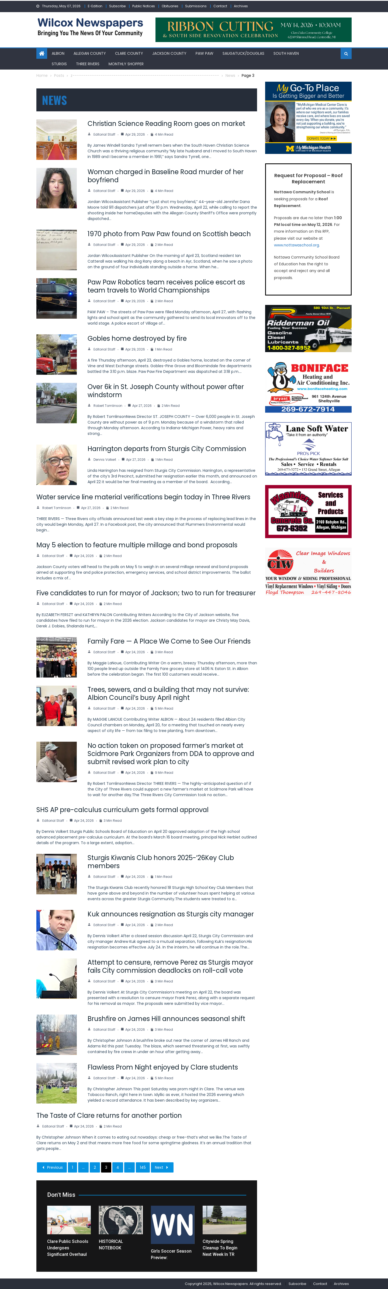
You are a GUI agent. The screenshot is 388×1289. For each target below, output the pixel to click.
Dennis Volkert (104, 459)
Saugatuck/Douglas (243, 53)
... (83, 1167)
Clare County (129, 53)
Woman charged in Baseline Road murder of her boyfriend (166, 175)
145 (143, 1167)
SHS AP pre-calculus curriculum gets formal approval (122, 809)
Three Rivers (87, 64)
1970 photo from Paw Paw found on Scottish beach (169, 233)
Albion (58, 53)
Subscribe (117, 6)
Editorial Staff (104, 134)
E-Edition (95, 6)
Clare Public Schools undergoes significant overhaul (67, 1248)
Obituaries (170, 6)
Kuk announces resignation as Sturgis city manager (171, 914)
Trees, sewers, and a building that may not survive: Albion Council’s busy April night (168, 693)
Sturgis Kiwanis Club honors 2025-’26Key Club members (161, 861)
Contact (220, 6)
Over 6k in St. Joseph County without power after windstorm (166, 390)
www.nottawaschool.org (296, 245)
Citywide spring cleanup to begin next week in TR (220, 1248)
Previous (52, 1167)
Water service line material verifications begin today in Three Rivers (143, 497)
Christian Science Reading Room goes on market (166, 123)
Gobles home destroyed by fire (137, 338)
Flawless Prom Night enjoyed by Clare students (163, 1067)
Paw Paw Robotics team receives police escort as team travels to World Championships (166, 286)
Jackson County (169, 53)
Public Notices (143, 6)
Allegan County (90, 53)
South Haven (286, 53)
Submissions (196, 6)
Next (162, 1167)
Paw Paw (204, 53)
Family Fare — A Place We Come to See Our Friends (169, 641)
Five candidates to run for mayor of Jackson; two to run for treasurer (146, 593)
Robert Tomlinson (107, 405)
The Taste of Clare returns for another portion (109, 1115)
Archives (241, 6)
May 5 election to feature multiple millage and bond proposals (136, 545)
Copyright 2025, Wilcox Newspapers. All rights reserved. (233, 1283)
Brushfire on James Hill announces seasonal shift (166, 1018)
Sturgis (59, 64)
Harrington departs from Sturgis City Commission (167, 448)
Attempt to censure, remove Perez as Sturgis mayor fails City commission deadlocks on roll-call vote (170, 966)
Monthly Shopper (126, 64)
